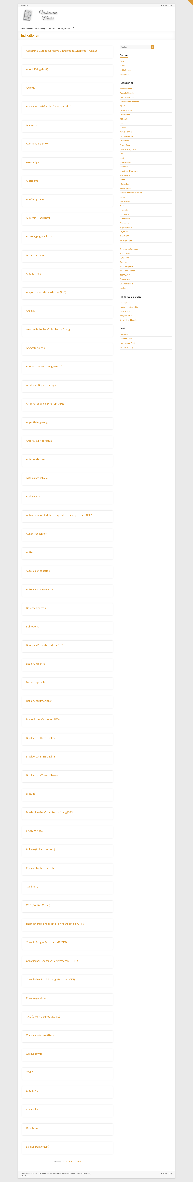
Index (122, 65)
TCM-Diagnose (126, 266)
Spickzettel (125, 253)
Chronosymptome (36, 997)
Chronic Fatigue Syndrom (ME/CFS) (46, 942)
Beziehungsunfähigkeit (39, 700)
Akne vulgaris (33, 162)
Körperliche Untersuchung (131, 192)
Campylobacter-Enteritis (40, 867)
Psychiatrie (124, 231)
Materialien (125, 201)
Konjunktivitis (126, 315)
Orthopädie (125, 218)
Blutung (30, 793)
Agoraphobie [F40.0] (38, 143)
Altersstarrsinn (35, 254)
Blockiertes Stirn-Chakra (40, 756)
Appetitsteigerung (37, 422)
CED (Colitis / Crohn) (38, 905)
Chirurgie (124, 119)
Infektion (124, 166)
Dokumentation (126, 136)
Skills (122, 244)
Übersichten (125, 279)
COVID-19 (32, 1090)
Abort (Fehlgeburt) (37, 69)
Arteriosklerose (35, 459)
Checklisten (125, 114)
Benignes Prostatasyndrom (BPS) (45, 645)
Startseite (164, 6)
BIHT (122, 106)
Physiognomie (126, 227)
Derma (123, 127)
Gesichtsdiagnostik (128, 149)
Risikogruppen (126, 240)
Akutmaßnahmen (127, 88)
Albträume (32, 180)
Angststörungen (35, 347)
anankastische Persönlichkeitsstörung (48, 329)
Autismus (31, 552)
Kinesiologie (125, 184)
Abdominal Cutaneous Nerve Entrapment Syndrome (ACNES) (61, 50)
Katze (122, 179)
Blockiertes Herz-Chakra (40, 737)
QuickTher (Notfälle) (129, 320)
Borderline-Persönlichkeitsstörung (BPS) (49, 812)
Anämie (30, 310)
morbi (122, 205)
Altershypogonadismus (39, 236)
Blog (170, 6)
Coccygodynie (34, 1053)
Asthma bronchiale (37, 477)
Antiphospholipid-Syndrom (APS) (45, 403)
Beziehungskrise (35, 663)
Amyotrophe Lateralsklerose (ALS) (46, 292)
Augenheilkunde (127, 93)
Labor (122, 197)
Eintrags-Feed (126, 338)
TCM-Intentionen (127, 270)
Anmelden (124, 334)
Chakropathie (126, 110)
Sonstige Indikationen (129, 249)
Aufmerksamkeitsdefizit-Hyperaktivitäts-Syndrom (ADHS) (59, 515)
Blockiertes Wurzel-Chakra (42, 775)
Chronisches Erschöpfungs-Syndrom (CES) (50, 979)
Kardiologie (125, 175)
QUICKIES (124, 236)
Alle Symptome (35, 199)
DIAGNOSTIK (126, 132)
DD (121, 123)
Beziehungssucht (36, 682)
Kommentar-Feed (127, 343)
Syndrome (124, 262)
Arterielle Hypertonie (39, 440)
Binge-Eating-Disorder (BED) (43, 719)
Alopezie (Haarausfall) (38, 217)
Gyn (121, 153)
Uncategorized (63, 28)
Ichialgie (123, 302)
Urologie (123, 288)
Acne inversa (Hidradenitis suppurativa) (48, 106)
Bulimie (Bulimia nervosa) (40, 849)
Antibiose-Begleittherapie (41, 384)
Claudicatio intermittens (40, 1035)
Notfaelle (124, 210)
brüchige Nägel (34, 830)
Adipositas (32, 124)
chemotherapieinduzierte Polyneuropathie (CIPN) (55, 923)
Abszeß (30, 87)
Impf (122, 158)
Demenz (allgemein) (37, 1146)
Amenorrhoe (33, 273)
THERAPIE (125, 275)
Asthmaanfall (33, 496)
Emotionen (124, 140)
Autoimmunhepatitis (38, 570)
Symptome (124, 74)
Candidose (32, 886)
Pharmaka (124, 223)
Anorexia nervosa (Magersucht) (44, 366)
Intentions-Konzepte (129, 171)
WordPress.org (126, 347)
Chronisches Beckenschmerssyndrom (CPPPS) (52, 960)
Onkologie (124, 214)
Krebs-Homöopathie (129, 307)
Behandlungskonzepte (44, 28)
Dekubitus (32, 1127)
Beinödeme (32, 626)
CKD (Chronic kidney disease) (43, 1016)
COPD (29, 1072)
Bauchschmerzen (36, 607)
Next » (79, 1161)
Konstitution (125, 188)
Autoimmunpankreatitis (39, 589)
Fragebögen (125, 145)
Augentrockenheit (36, 533)
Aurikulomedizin (127, 97)
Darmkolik (32, 1109)
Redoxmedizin (126, 311)
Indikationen (26, 28)
